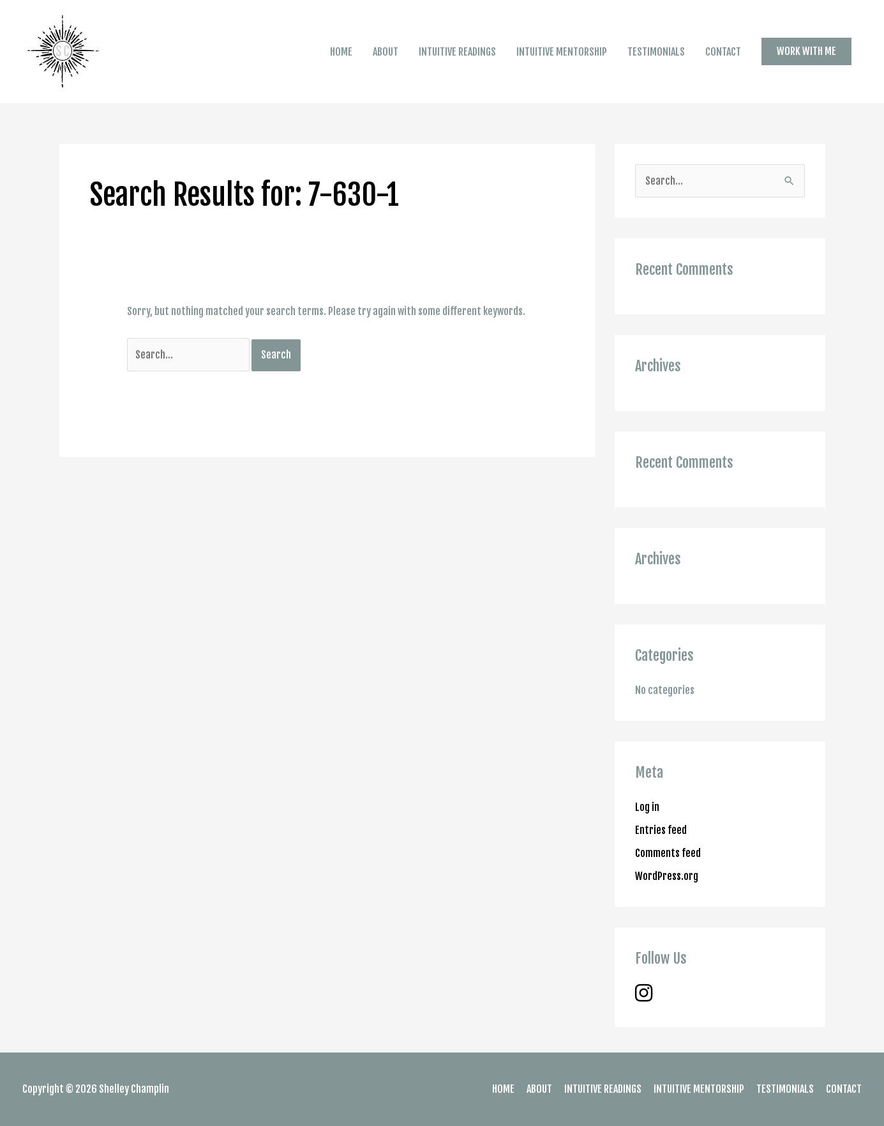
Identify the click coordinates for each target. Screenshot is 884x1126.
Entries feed (661, 830)
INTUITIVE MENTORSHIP (561, 51)
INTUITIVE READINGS (457, 51)
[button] (806, 51)
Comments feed (668, 853)
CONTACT (723, 51)
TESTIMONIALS (656, 51)
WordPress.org (666, 876)
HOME (341, 51)
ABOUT (385, 51)
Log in (647, 807)
